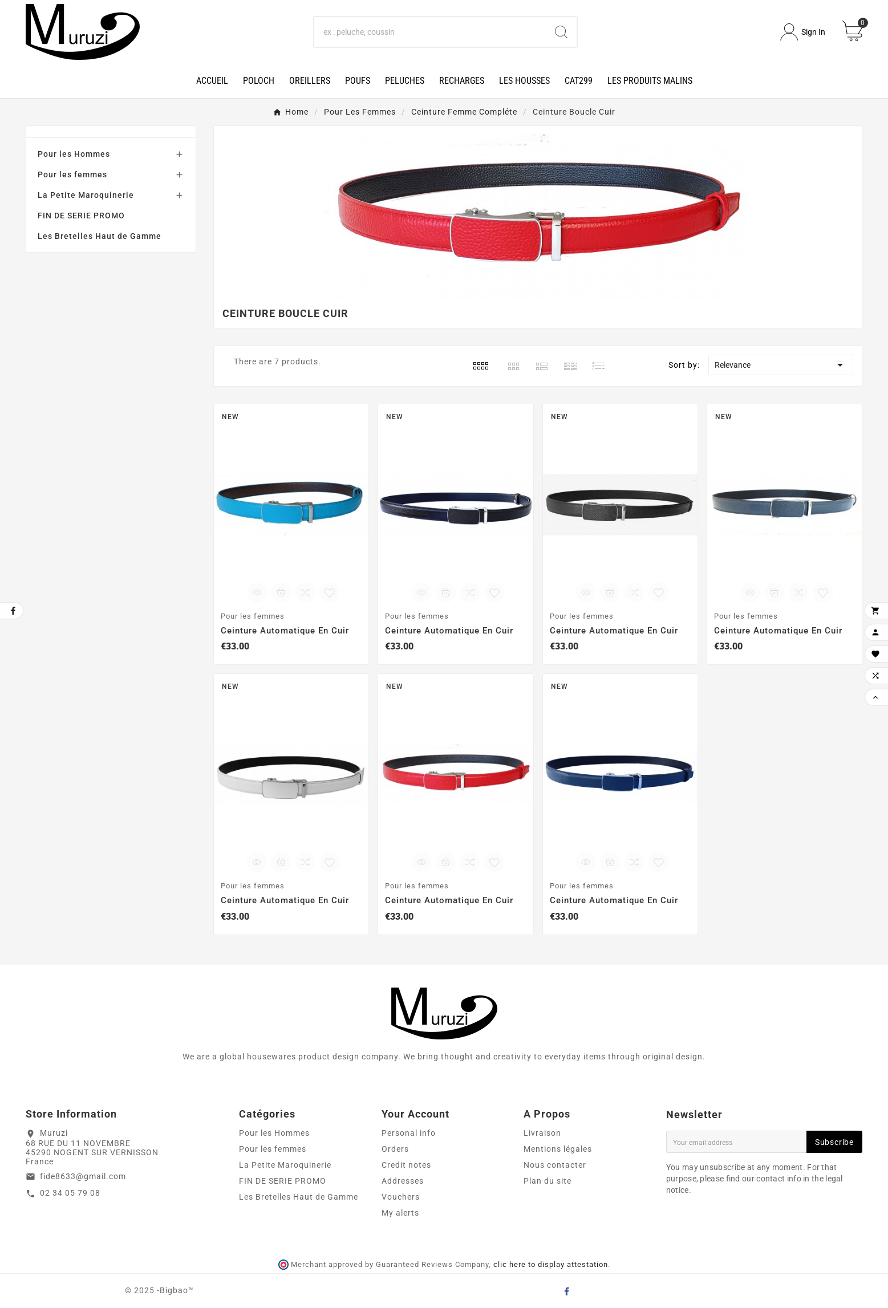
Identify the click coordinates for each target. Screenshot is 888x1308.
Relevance (781, 365)
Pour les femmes (72, 174)
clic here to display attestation (550, 1264)
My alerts (400, 1212)
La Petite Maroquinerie (86, 195)
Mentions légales (558, 1148)
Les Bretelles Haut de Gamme (99, 236)
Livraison (542, 1133)
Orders (395, 1148)
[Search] (430, 32)
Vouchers (401, 1196)
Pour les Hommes (74, 154)
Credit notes (406, 1164)
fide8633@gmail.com (83, 1176)
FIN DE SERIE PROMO (81, 215)
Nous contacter (555, 1164)
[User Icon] (802, 32)
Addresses (403, 1180)
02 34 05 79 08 (70, 1192)
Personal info (409, 1133)
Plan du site (547, 1180)
